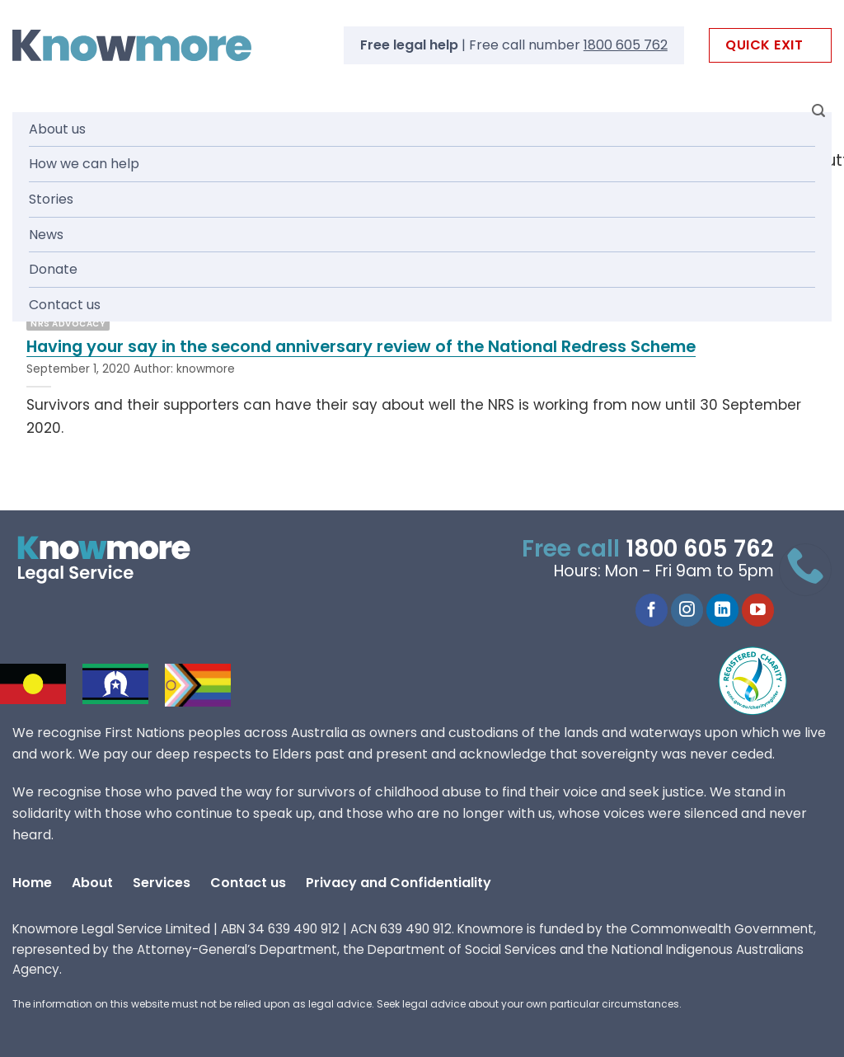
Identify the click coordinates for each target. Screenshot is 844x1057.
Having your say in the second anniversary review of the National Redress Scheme (361, 347)
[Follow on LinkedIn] (722, 610)
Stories (51, 199)
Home (32, 882)
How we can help (84, 163)
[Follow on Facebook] (651, 610)
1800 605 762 (626, 44)
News (46, 234)
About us (57, 129)
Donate (53, 269)
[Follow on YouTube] (758, 610)
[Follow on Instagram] (687, 610)
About (92, 882)
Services (161, 882)
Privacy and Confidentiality (398, 882)
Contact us (65, 304)
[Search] (818, 111)
